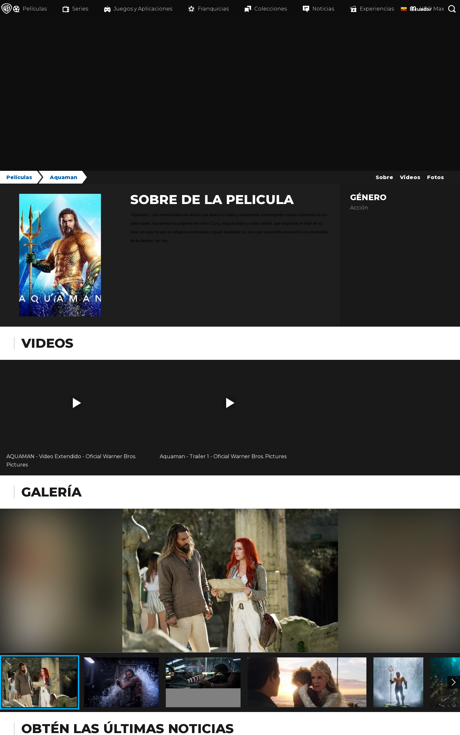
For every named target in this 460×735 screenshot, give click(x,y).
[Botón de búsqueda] (452, 9)
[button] (77, 403)
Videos (410, 177)
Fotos (435, 177)
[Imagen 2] (453, 682)
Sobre (384, 177)
